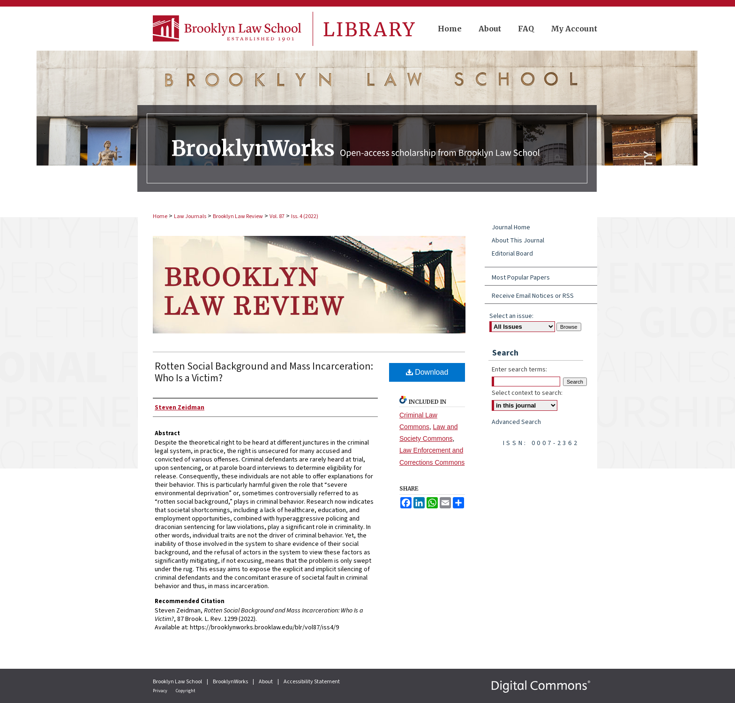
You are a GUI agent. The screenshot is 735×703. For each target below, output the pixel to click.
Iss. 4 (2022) (304, 216)
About (266, 682)
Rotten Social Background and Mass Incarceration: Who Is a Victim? (264, 372)
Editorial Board (512, 253)
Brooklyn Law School (178, 682)
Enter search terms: (519, 369)
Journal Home (511, 227)
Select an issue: (511, 316)
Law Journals (190, 216)
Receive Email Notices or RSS (533, 296)
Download (427, 372)
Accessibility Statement (312, 682)
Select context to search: (527, 393)
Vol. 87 (277, 216)
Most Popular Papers (521, 277)
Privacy (160, 691)
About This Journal (518, 240)
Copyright (185, 691)
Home (160, 216)
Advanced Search (516, 422)
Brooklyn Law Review (238, 216)
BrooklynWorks (231, 682)
